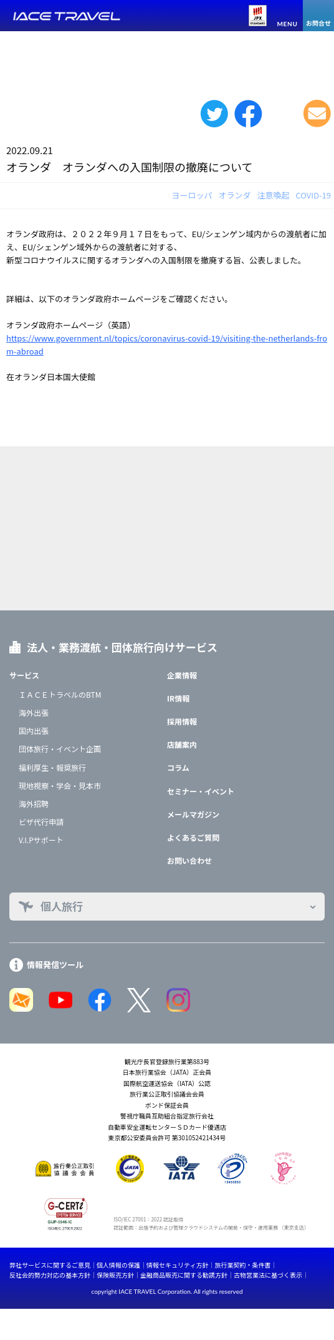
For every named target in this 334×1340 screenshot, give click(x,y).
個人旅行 (62, 906)
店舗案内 (182, 744)
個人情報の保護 (118, 1264)
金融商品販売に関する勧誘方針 (183, 1274)
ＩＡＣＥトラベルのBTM (60, 694)
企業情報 (182, 675)
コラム (178, 767)
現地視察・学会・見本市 (60, 785)
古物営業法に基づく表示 (268, 1274)
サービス (24, 675)
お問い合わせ (189, 860)
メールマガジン (193, 814)
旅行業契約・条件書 (242, 1264)
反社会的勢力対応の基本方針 (49, 1274)
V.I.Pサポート (41, 839)
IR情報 (178, 698)
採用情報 (182, 721)
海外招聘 (34, 803)
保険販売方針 (115, 1274)
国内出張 (34, 730)
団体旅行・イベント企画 (60, 748)
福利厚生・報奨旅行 (52, 767)
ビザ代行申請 (41, 821)
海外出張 (34, 712)
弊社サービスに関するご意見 (49, 1264)
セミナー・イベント (200, 791)
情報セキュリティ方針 (177, 1264)
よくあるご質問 (193, 837)
